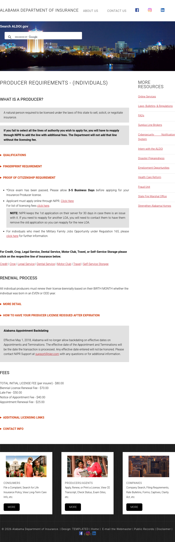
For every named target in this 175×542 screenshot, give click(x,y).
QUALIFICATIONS (14, 155)
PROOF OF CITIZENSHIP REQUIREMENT (29, 177)
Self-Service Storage (95, 264)
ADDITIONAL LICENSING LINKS (23, 417)
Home (95, 529)
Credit (4, 264)
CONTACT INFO (13, 429)
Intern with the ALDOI (150, 148)
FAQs (141, 115)
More (11, 507)
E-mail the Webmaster (117, 529)
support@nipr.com (47, 354)
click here (43, 205)
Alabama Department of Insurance (39, 10)
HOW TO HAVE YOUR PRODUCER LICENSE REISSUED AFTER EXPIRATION (51, 315)
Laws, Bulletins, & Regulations (155, 106)
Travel (77, 264)
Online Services (147, 96)
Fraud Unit (144, 186)
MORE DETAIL (12, 304)
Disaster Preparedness (151, 158)
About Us (90, 11)
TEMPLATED (80, 529)
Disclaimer (164, 529)
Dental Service (46, 264)
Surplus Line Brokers (150, 125)
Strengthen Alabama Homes (154, 205)
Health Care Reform (149, 177)
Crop (13, 264)
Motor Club (64, 264)
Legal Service (26, 264)
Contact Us (117, 11)
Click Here (67, 201)
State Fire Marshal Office (152, 196)
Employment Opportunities (154, 167)
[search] (43, 37)
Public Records (144, 529)
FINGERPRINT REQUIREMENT (22, 166)
